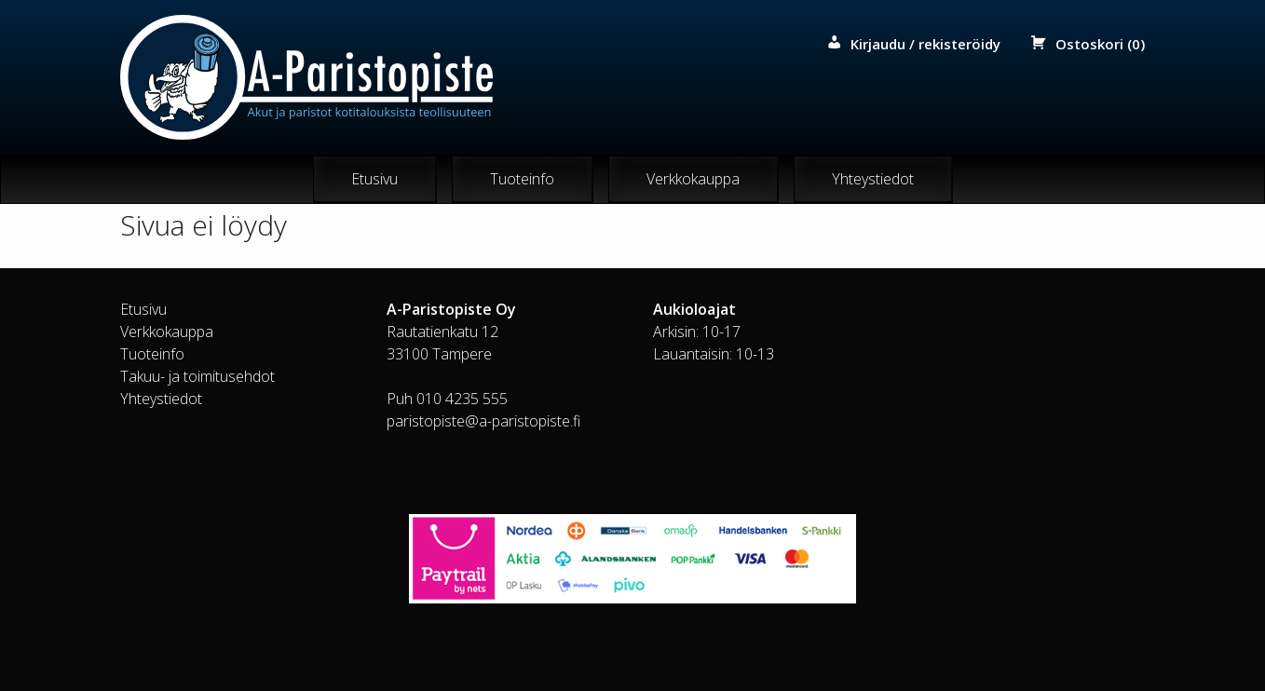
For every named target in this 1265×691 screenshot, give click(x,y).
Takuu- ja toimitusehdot (197, 376)
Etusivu (374, 179)
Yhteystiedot (873, 179)
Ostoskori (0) (1100, 43)
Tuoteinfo (522, 179)
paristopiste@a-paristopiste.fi (483, 421)
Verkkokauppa (693, 179)
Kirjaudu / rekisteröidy (925, 43)
